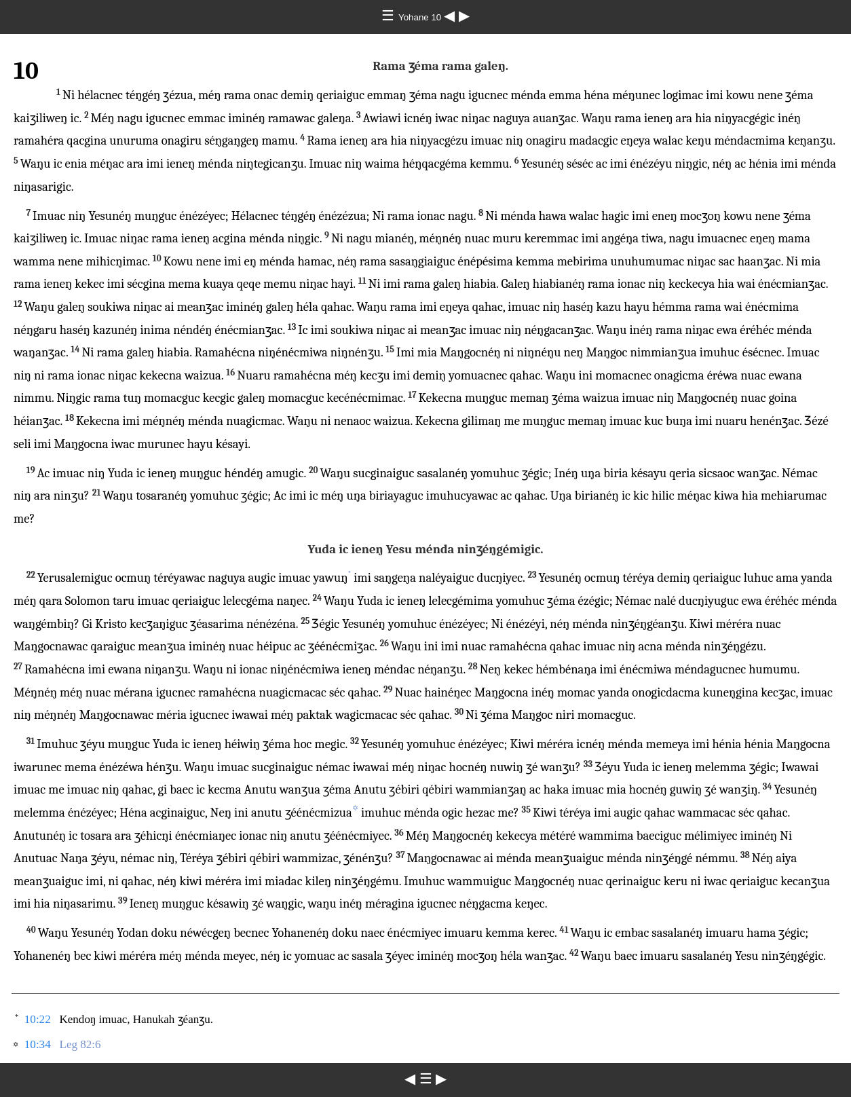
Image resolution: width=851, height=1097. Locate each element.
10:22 (37, 1019)
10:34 (37, 1044)
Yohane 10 (421, 17)
